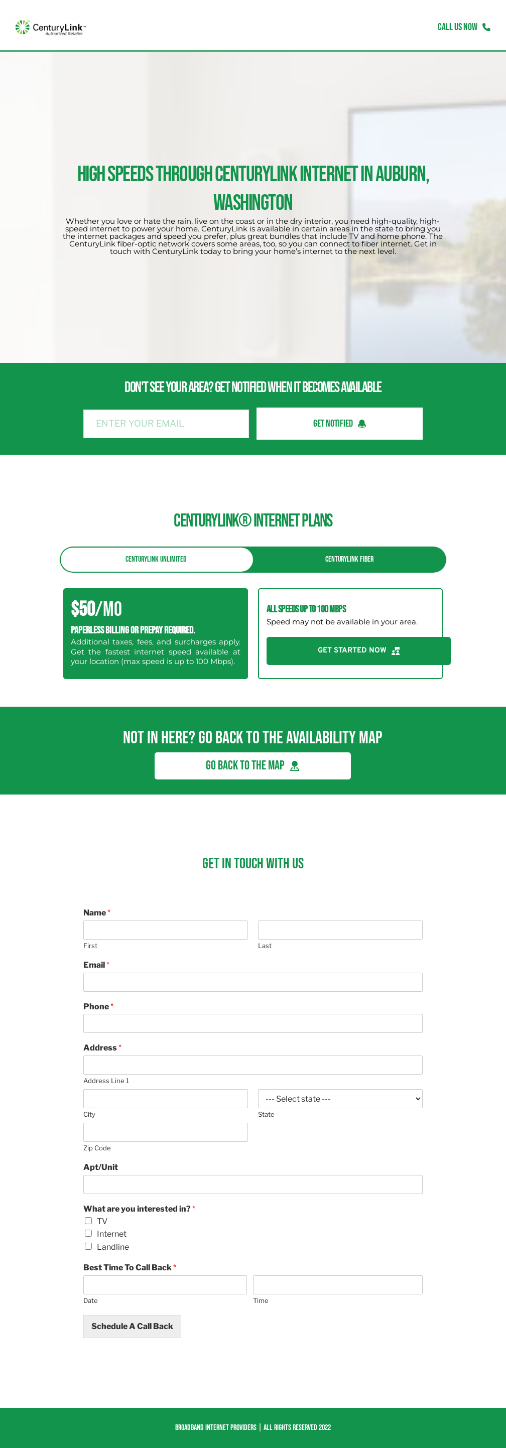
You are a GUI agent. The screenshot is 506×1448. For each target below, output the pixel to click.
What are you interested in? (139, 1209)
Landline (113, 1247)
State (266, 1114)
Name (96, 912)
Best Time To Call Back (129, 1267)
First (90, 946)
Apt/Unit (100, 1167)
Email (96, 965)
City (89, 1114)
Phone (98, 1006)
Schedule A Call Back (132, 1326)
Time (261, 1300)
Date (90, 1300)
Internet (111, 1234)
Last (265, 946)
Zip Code (97, 1148)
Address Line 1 (106, 1081)
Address (102, 1047)
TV (102, 1221)
